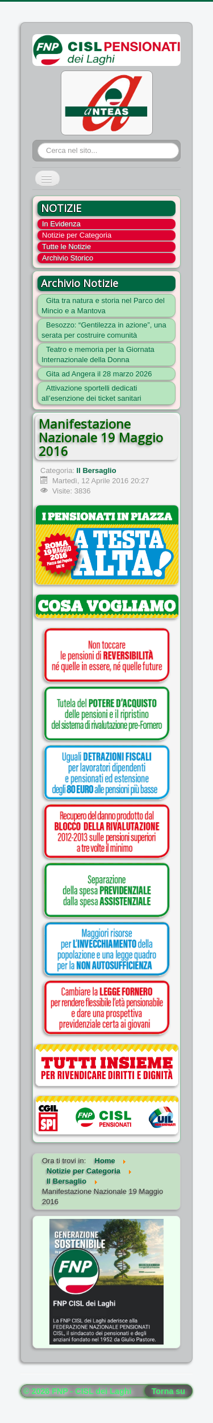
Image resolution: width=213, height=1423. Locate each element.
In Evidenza (61, 223)
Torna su (168, 1391)
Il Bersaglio (96, 470)
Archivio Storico (67, 258)
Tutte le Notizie (66, 246)
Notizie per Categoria (76, 235)
